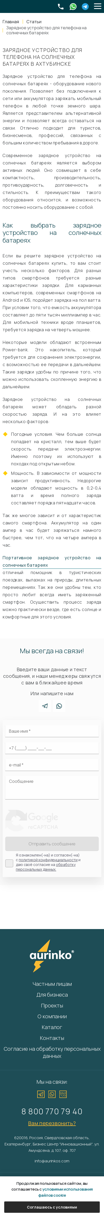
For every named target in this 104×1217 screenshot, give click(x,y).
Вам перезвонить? (52, 1123)
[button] (97, 7)
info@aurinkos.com (52, 1161)
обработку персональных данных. (45, 867)
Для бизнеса (52, 994)
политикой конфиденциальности (48, 859)
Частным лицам (52, 983)
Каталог (52, 1027)
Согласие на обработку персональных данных (52, 1052)
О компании (52, 1016)
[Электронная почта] (52, 765)
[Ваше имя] (52, 731)
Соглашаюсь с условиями (52, 1207)
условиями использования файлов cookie (65, 1192)
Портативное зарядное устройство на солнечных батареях (52, 561)
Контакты (52, 1037)
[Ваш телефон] (52, 748)
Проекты (52, 1005)
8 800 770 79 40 (52, 1111)
